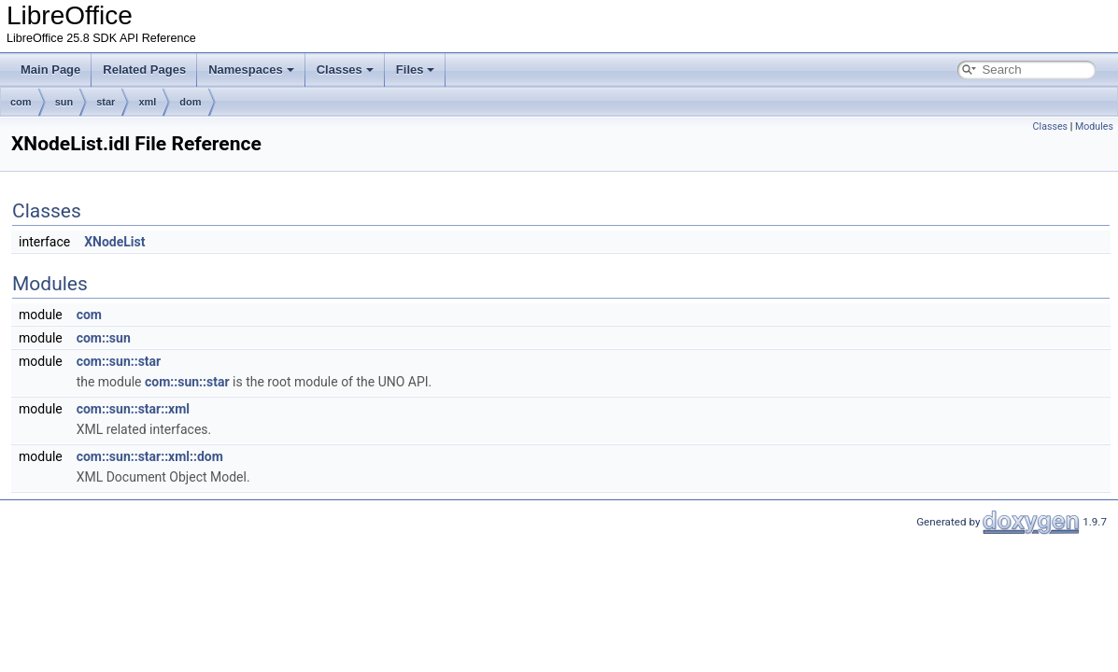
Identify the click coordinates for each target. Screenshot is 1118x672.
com (21, 101)
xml (147, 101)
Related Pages (144, 70)
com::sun (104, 337)
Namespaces (251, 70)
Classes (345, 70)
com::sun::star (119, 361)
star (105, 101)
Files (415, 70)
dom (190, 101)
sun (64, 101)
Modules (1094, 126)
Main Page (50, 70)
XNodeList (114, 241)
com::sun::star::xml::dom (150, 456)
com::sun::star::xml (133, 408)
